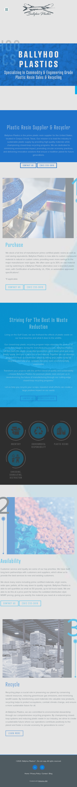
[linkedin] (42, 767)
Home (27, 773)
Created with (38, 781)
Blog (50, 773)
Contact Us (28, 165)
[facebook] (34, 767)
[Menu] (6, 9)
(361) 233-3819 (47, 165)
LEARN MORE (18, 733)
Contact (45, 773)
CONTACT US (18, 287)
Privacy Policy (35, 773)
